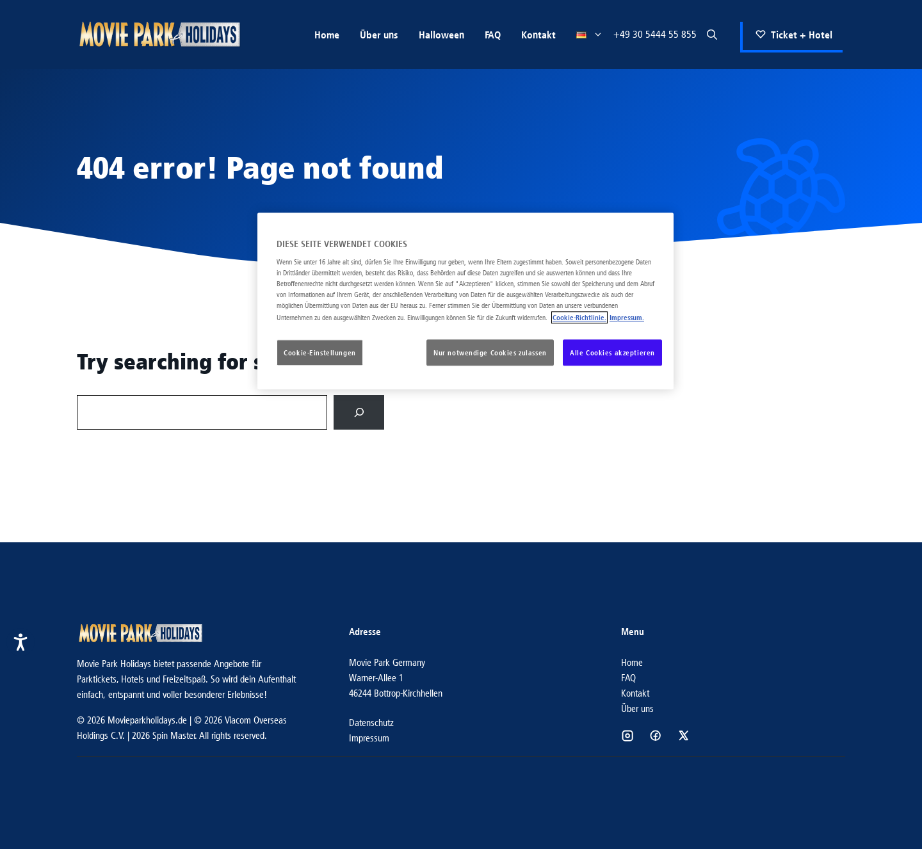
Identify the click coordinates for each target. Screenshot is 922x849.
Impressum (369, 738)
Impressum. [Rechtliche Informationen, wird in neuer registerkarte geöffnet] (627, 317)
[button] (712, 34)
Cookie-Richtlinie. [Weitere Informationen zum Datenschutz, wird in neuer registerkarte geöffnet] (579, 317)
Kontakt (538, 34)
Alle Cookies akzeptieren (612, 352)
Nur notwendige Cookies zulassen (490, 352)
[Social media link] (627, 735)
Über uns (379, 34)
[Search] (359, 412)
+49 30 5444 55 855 (655, 34)
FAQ (493, 34)
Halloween (441, 34)
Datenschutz (371, 722)
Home (326, 34)
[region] (465, 301)
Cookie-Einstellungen (319, 352)
